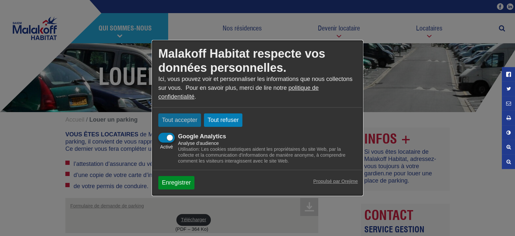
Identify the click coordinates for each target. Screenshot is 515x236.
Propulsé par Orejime (335, 181)
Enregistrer (176, 182)
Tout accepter (179, 120)
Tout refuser (223, 120)
